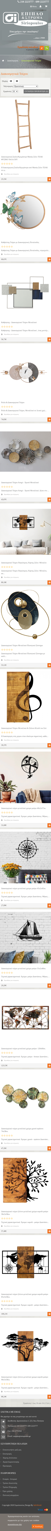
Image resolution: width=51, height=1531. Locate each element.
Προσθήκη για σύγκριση (11, 174)
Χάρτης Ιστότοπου (10, 1458)
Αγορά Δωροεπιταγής (11, 1462)
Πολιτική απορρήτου (11, 1495)
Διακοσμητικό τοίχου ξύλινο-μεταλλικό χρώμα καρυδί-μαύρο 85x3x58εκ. (24, 1295)
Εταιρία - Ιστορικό (10, 1479)
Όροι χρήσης (8, 1491)
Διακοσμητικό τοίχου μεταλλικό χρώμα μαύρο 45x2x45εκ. (23, 888)
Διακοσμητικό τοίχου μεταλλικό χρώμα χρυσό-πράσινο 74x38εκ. (22, 1130)
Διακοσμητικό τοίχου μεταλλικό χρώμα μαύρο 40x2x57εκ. (23, 808)
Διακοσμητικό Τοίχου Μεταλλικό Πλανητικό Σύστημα (22, 645)
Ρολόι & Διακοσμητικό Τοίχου (12, 402)
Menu (33, 7)
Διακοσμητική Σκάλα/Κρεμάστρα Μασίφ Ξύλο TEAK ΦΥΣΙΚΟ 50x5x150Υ (22, 158)
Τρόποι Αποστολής (10, 1483)
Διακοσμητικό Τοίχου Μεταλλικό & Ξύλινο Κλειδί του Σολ (24, 728)
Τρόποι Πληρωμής (10, 1487)
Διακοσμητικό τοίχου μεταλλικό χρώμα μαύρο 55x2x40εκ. (23, 969)
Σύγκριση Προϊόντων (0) (36, 91)
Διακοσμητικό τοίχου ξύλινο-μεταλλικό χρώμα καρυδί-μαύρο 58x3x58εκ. (24, 1213)
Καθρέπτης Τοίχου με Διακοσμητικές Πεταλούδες (20, 242)
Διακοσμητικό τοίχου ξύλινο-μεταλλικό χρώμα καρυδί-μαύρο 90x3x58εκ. (24, 1378)
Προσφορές (7, 1466)
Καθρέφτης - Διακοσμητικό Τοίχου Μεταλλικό (19, 322)
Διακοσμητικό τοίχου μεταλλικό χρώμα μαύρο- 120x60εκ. (23, 1049)
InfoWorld (37, 1505)
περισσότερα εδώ (15, 1524)
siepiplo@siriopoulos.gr (22, 1436)
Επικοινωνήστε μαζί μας (12, 1450)
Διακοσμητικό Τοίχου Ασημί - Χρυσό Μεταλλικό (20, 483)
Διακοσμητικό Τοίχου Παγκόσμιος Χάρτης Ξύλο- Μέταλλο (24, 563)
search (47, 48)
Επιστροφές (7, 1454)
